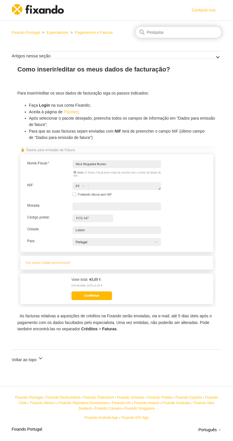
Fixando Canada (108, 408)
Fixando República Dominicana (84, 403)
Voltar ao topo (27, 358)
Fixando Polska (160, 397)
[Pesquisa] (178, 32)
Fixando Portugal (26, 32)
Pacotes (71, 112)
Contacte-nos (203, 10)
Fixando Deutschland (63, 397)
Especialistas (57, 32)
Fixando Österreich (98, 397)
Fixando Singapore (139, 408)
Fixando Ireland (146, 403)
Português (209, 429)
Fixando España (188, 397)
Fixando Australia (176, 403)
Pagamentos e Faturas (94, 32)
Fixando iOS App (134, 418)
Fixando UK (121, 403)
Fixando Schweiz (130, 397)
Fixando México (42, 403)
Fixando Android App (101, 418)
